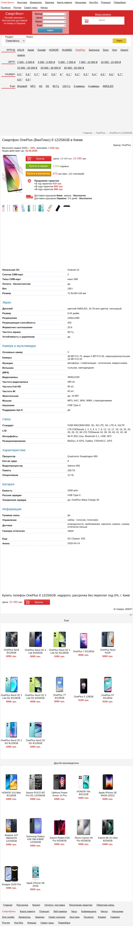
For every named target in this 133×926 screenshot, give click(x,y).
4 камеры (93, 86)
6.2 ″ (77, 74)
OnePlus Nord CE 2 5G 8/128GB (11, 742)
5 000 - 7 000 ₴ (66, 62)
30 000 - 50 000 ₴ (74, 67)
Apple (30, 50)
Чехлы (44, 7)
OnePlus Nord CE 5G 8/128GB (35, 742)
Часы (74, 911)
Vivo (114, 50)
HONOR (54, 50)
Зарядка (49, 2)
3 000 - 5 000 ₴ (46, 62)
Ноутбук (93, 2)
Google (41, 50)
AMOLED (108, 86)
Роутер (17, 7)
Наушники (80, 2)
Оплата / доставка (54, 905)
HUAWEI (67, 50)
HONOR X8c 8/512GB (84, 793)
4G (40, 86)
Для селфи (8, 917)
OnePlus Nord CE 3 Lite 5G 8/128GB (59, 651)
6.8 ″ (19, 79)
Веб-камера (60, 911)
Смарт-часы (31, 7)
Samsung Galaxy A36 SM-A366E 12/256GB (35, 839)
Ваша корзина (103, 14)
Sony (106, 50)
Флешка (31, 922)
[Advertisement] (66, 110)
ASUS (20, 50)
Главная (7, 905)
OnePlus (80, 50)
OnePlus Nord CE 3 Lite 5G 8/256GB (35, 696)
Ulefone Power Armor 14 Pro (60, 794)
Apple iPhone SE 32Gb (35, 884)
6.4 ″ (94, 74)
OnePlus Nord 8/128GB (11, 651)
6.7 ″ (120, 74)
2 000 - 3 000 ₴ (25, 62)
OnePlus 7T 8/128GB (59, 696)
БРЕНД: (11, 50)
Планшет (106, 2)
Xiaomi (124, 50)
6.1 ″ (69, 74)
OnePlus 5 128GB (83, 696)
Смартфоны (7, 2)
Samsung (94, 50)
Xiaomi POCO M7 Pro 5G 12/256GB (35, 794)
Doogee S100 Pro (11, 884)
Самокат (115, 917)
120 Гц (66, 86)
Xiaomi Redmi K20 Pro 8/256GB (60, 839)
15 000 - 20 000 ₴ (27, 67)
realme (21, 55)
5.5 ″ (19, 74)
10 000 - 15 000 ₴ (111, 62)
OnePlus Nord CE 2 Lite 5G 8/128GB (11, 696)
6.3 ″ (86, 74)
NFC (33, 86)
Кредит (36, 905)
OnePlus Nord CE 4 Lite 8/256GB (35, 651)
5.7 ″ (36, 74)
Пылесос (6, 7)
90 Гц (56, 86)
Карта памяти (64, 2)
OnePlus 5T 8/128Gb (107, 696)
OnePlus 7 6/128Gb (83, 651)
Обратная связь (105, 905)
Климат (102, 917)
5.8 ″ (45, 74)
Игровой (22, 86)
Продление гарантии (80, 905)
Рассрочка (22, 905)
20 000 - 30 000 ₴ (51, 67)
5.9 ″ (54, 74)
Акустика (22, 2)
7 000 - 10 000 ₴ (88, 62)
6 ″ (61, 74)
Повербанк (120, 2)
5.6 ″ (28, 74)
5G (47, 86)
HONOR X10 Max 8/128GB (11, 794)
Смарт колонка (57, 917)
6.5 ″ (103, 74)
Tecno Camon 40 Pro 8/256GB (84, 839)
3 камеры (79, 86)
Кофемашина (88, 911)
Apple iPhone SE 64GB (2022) (108, 794)
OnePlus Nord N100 (107, 651)
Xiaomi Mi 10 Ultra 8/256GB (108, 839)
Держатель (36, 2)
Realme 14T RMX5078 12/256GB (11, 838)
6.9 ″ (28, 79)
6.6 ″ (111, 74)
